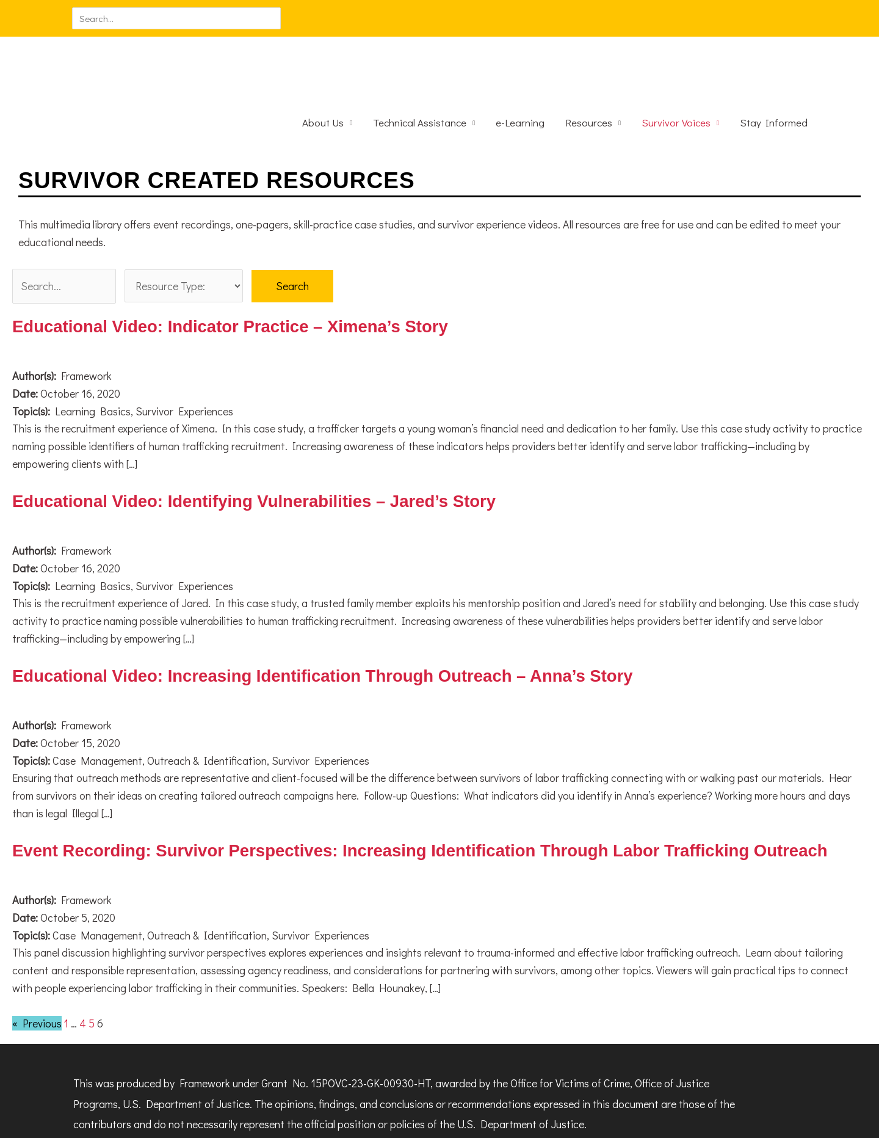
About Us (323, 75)
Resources (588, 75)
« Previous (37, 976)
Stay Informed (774, 75)
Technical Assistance (419, 75)
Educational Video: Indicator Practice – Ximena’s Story (234, 279)
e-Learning (520, 75)
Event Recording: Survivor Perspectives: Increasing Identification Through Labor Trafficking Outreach (427, 803)
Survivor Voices (676, 75)
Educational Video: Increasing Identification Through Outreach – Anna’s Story (328, 628)
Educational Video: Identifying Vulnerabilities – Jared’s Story (258, 454)
